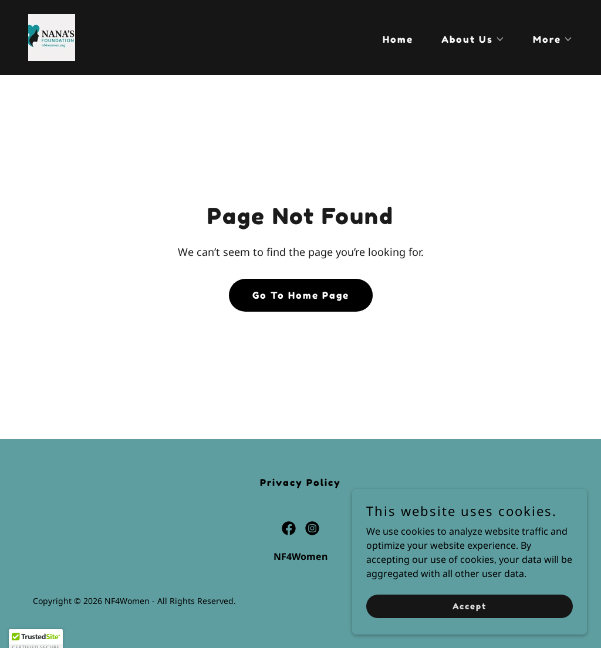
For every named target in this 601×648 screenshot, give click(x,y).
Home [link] (398, 39)
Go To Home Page (300, 295)
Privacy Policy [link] (300, 482)
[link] (51, 36)
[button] (468, 39)
